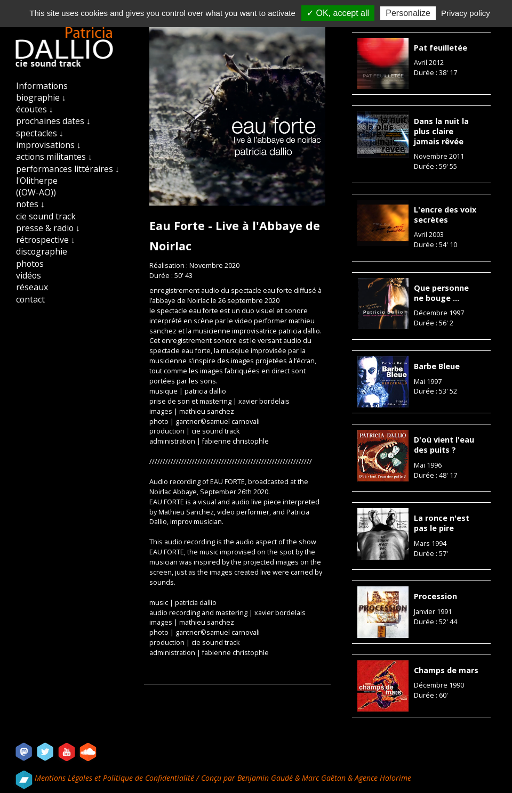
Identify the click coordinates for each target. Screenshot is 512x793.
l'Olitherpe (37, 180)
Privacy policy (465, 13)
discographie (41, 251)
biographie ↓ (41, 97)
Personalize (408, 13)
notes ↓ (30, 204)
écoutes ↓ (34, 109)
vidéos (28, 275)
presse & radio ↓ (48, 228)
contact (30, 299)
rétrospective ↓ (45, 240)
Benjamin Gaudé (266, 778)
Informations (42, 86)
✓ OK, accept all (338, 13)
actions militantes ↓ (54, 156)
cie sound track (46, 216)
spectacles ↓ (39, 133)
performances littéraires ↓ (67, 169)
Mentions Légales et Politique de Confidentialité (115, 778)
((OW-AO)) (36, 192)
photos (30, 263)
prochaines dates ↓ (53, 121)
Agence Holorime (383, 778)
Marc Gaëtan (324, 778)
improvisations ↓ (48, 145)
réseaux (32, 287)
